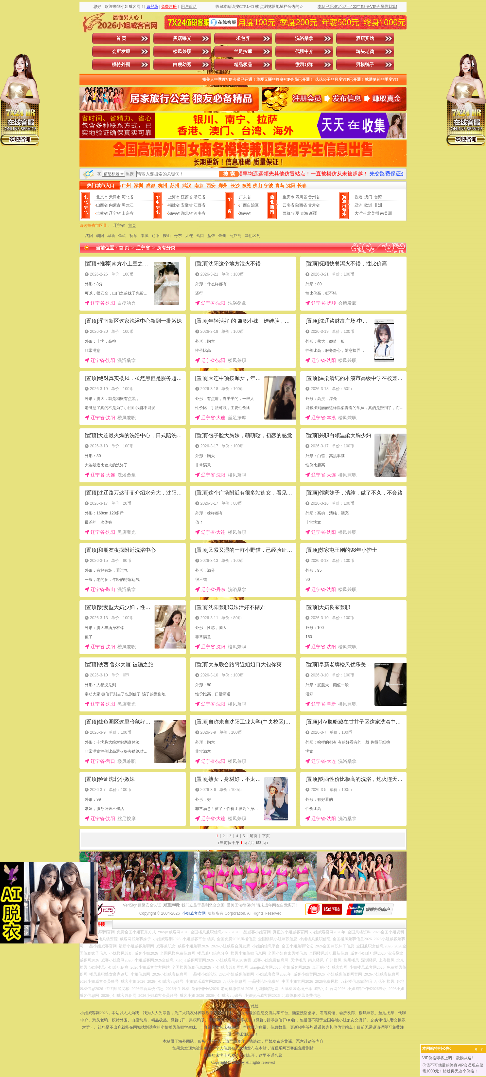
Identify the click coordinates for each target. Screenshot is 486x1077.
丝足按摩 (243, 51)
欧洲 (368, 205)
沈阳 (89, 235)
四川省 (301, 197)
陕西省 (301, 205)
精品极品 (243, 64)
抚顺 (133, 235)
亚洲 (358, 205)
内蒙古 (115, 205)
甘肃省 (314, 205)
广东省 (245, 197)
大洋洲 (360, 213)
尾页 (253, 836)
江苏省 (187, 197)
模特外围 (121, 64)
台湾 (378, 197)
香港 (358, 197)
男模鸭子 (365, 64)
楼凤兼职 (182, 51)
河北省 (127, 197)
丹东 (178, 235)
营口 (200, 235)
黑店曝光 (182, 38)
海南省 (245, 213)
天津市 (115, 197)
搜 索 (229, 174)
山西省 (102, 205)
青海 (304, 213)
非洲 (378, 205)
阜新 (111, 235)
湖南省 (174, 213)
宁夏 (295, 213)
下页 (266, 836)
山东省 (127, 213)
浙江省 (199, 197)
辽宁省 (115, 213)
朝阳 (100, 235)
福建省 (174, 205)
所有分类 (166, 247)
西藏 (286, 213)
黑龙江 (127, 205)
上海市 (174, 197)
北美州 (373, 213)
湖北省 (187, 213)
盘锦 (211, 235)
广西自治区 (249, 205)
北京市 (102, 197)
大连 (189, 235)
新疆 (313, 213)
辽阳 (156, 235)
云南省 (288, 205)
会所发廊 (121, 51)
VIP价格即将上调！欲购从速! (447, 1058)
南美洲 (386, 213)
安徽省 (187, 205)
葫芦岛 (235, 235)
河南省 (199, 213)
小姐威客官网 (194, 913)
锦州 (222, 235)
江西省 (199, 205)
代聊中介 (304, 51)
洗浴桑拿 (304, 38)
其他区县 (252, 235)
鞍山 (167, 235)
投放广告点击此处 (243, 1006)
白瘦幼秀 (182, 64)
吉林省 (102, 213)
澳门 (368, 197)
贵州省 (314, 197)
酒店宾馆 (365, 38)
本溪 (144, 235)
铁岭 (122, 235)
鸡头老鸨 (365, 51)
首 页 (121, 38)
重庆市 (288, 197)
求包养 (243, 38)
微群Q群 (304, 64)
